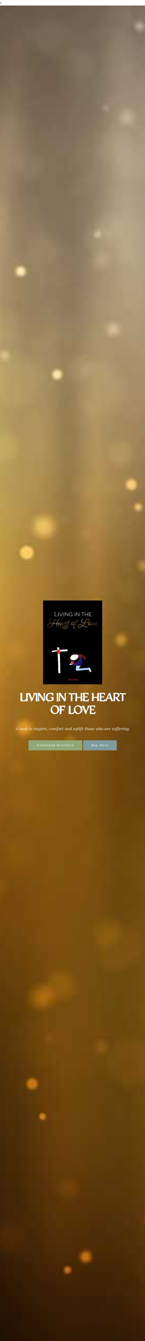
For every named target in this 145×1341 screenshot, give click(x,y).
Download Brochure (55, 745)
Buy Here (99, 745)
